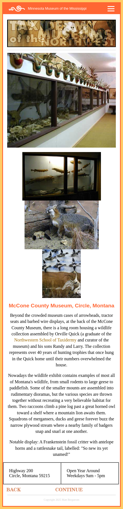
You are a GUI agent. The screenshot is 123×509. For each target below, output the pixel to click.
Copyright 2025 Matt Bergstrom (61, 499)
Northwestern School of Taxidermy (45, 340)
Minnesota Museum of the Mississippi (57, 8)
